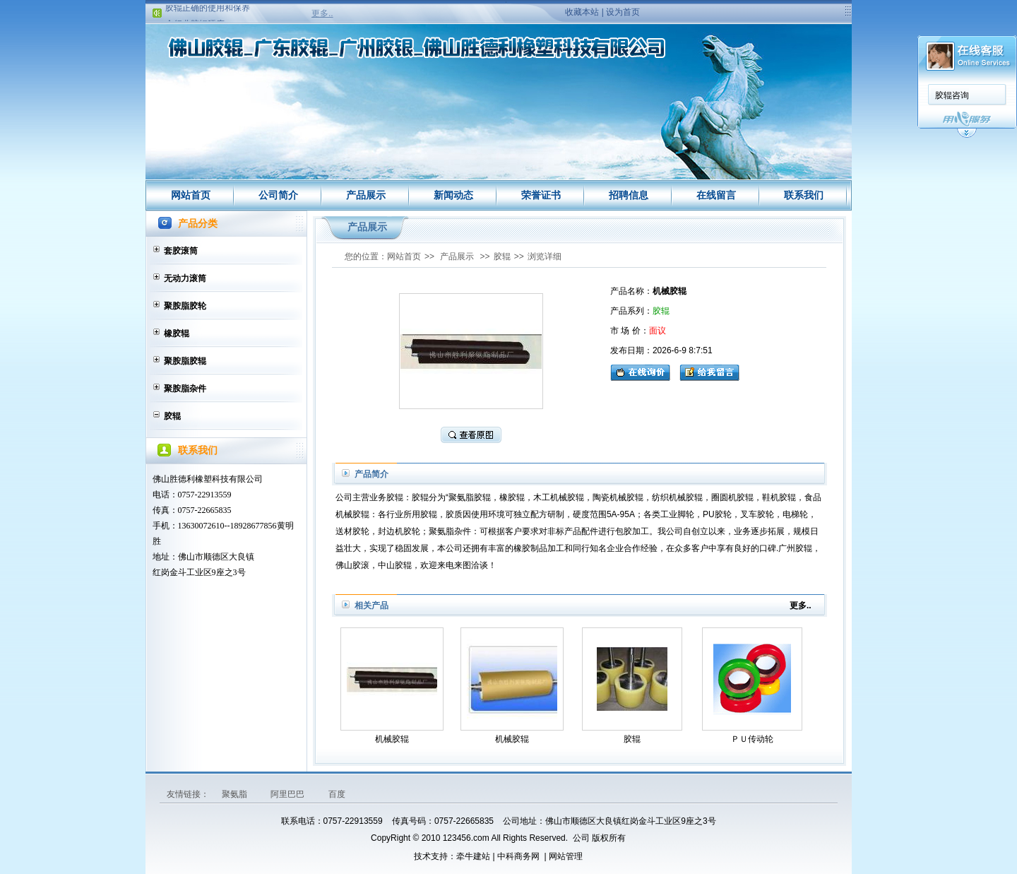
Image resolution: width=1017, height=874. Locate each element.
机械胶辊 (392, 739)
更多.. (322, 13)
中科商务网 (518, 856)
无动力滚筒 (185, 278)
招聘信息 (628, 195)
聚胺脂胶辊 (185, 361)
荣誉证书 (541, 195)
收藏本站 (582, 12)
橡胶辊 (176, 333)
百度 (336, 794)
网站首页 (190, 195)
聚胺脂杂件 (185, 389)
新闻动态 (453, 195)
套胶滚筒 (181, 251)
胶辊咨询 (952, 95)
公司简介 (278, 195)
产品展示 (366, 195)
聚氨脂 (235, 794)
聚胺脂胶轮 (185, 306)
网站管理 (566, 856)
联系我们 (803, 195)
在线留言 (716, 195)
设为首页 (623, 12)
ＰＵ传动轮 (752, 739)
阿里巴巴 (288, 794)
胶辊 (172, 416)
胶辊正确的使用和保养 (207, 9)
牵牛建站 (473, 856)
